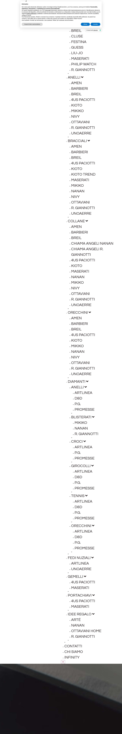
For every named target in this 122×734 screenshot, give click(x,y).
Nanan (77, 191)
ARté (76, 620)
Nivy (75, 116)
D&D (78, 398)
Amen (76, 83)
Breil (76, 31)
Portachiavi (81, 595)
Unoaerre (81, 133)
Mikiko (77, 111)
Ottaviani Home (86, 631)
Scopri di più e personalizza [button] (32, 24)
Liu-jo (77, 53)
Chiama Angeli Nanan (92, 243)
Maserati (80, 59)
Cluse (77, 36)
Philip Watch (83, 64)
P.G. (78, 404)
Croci (78, 441)
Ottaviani (80, 122)
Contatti (73, 646)
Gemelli (77, 577)
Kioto (76, 105)
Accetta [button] (95, 24)
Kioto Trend (83, 174)
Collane (78, 221)
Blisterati (82, 417)
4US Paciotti (83, 100)
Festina (78, 42)
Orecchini (79, 312)
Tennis (79, 496)
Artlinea (83, 393)
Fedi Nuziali (81, 558)
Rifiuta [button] (85, 24)
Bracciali (79, 141)
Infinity (72, 657)
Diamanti (78, 382)
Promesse (84, 409)
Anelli (75, 77)
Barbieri (79, 88)
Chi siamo (73, 652)
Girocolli (82, 466)
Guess (77, 47)
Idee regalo (81, 614)
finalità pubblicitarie (32, 13)
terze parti (48, 10)
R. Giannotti (83, 70)
